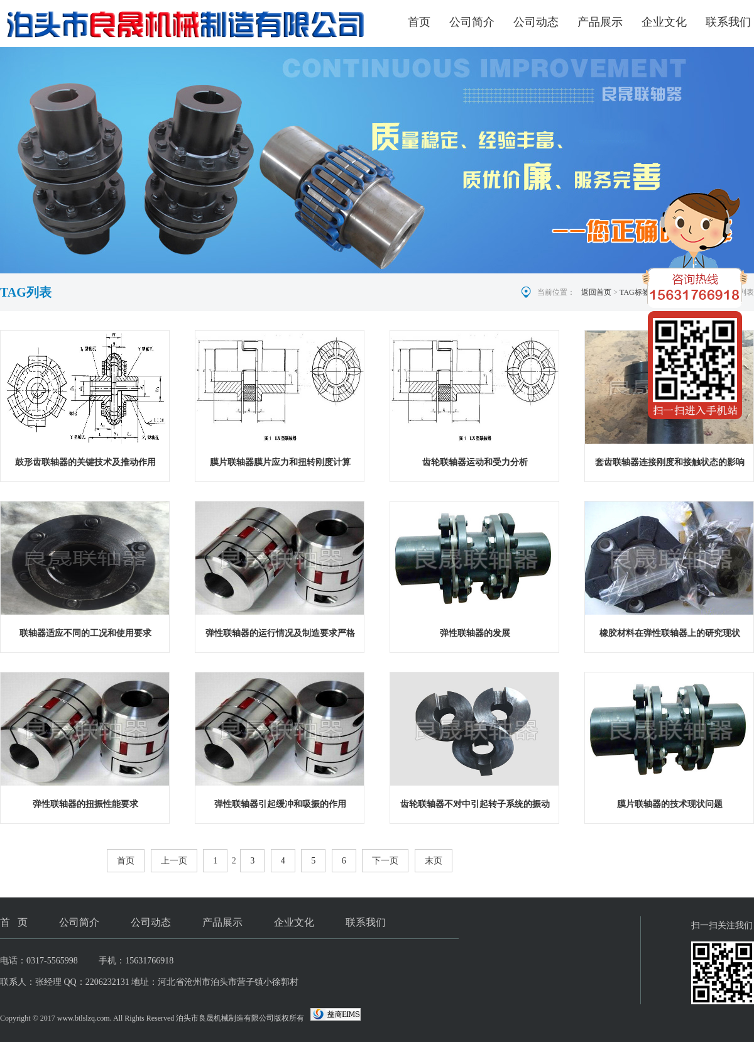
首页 (419, 22)
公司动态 (536, 22)
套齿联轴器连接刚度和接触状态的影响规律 (670, 465)
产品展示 (600, 22)
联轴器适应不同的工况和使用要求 (85, 633)
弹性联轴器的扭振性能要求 (85, 804)
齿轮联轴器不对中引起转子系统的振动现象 (475, 806)
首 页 (14, 922)
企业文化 (664, 22)
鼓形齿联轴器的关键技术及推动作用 (85, 462)
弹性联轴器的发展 (475, 633)
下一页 (385, 860)
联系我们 (728, 22)
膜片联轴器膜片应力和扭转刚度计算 (280, 462)
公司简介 (471, 22)
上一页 (174, 860)
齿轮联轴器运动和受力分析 (475, 462)
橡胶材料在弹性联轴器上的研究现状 (669, 633)
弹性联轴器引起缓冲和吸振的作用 (280, 804)
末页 (433, 860)
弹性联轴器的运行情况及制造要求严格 (280, 633)
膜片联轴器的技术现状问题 (670, 804)
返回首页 (596, 292)
